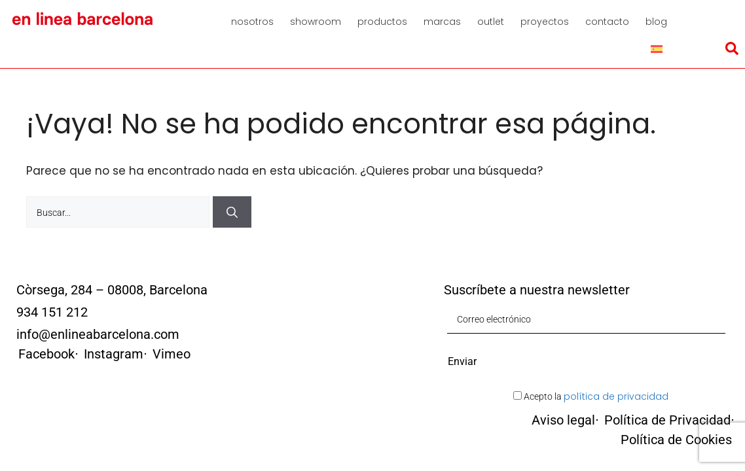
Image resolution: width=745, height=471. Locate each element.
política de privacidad (616, 372)
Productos (382, 21)
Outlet (490, 21)
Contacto (607, 21)
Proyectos (544, 21)
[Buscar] (232, 187)
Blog (656, 21)
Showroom (315, 21)
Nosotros (252, 21)
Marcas (442, 21)
